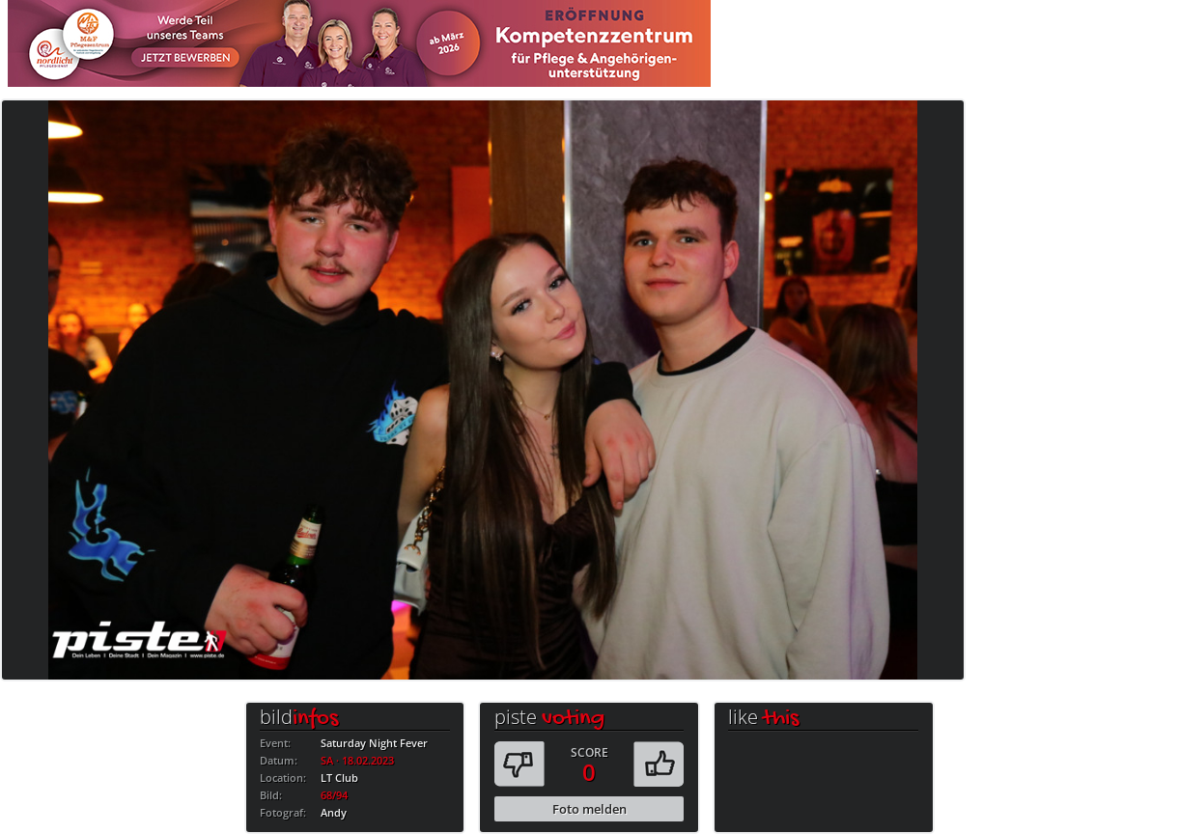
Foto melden (589, 809)
